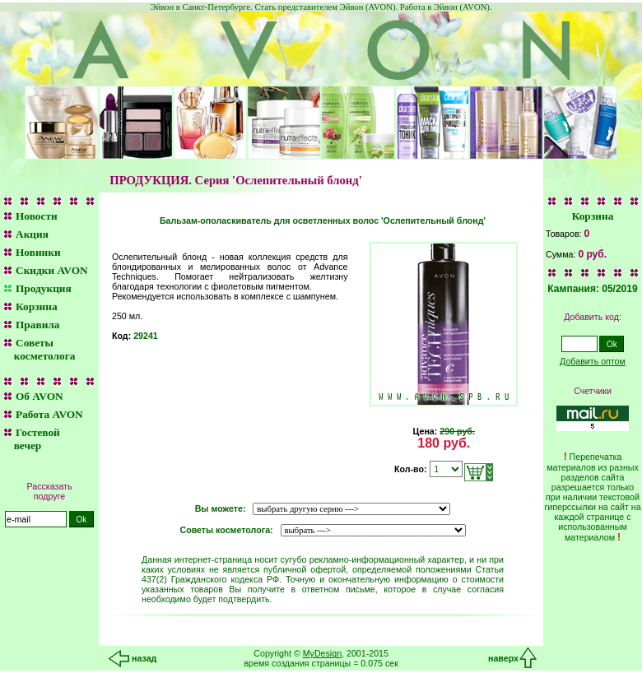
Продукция (44, 288)
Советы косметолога (37, 349)
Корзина (37, 306)
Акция (32, 234)
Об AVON (39, 396)
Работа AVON (49, 414)
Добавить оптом (593, 361)
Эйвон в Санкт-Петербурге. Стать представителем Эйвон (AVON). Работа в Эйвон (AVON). (320, 7)
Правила (37, 324)
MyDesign (322, 653)
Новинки (38, 252)
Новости (37, 216)
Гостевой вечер (30, 439)
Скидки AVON (52, 270)
